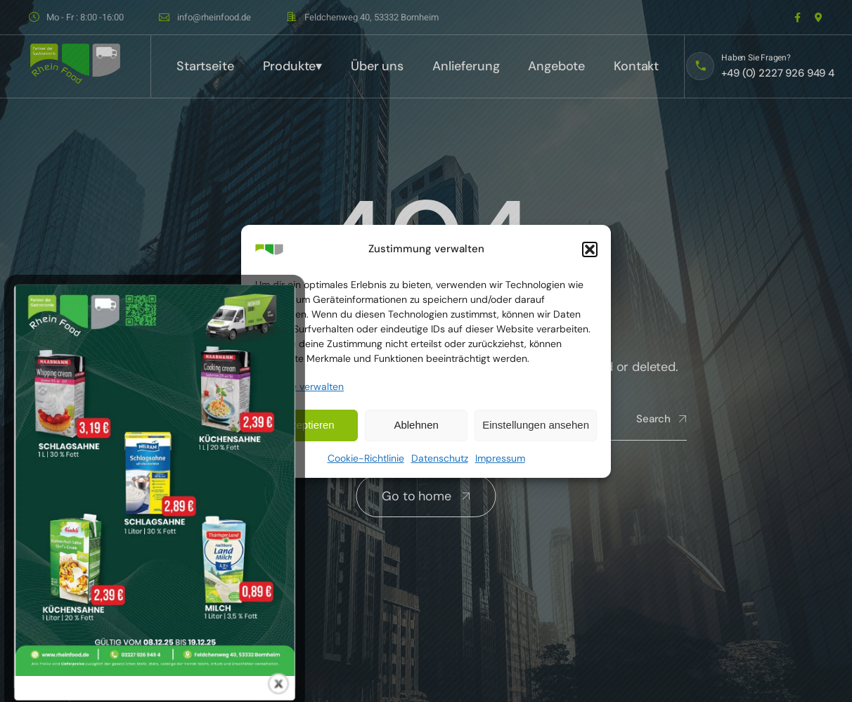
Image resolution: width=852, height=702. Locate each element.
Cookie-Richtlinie (366, 458)
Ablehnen (416, 425)
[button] (590, 249)
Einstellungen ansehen (535, 425)
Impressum (500, 458)
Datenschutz (439, 458)
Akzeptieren (306, 425)
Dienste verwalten (303, 386)
